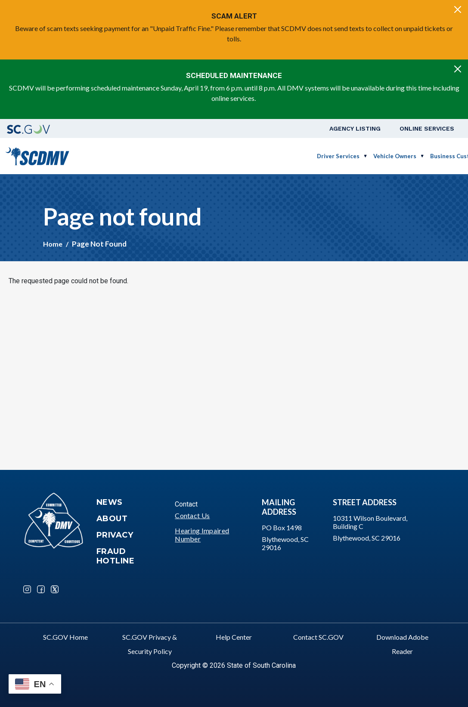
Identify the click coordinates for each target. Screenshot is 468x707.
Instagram (27, 589)
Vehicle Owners (249, 156)
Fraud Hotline (115, 556)
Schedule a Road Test (388, 156)
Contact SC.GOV (318, 637)
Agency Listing (355, 128)
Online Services (427, 128)
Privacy (114, 535)
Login (440, 156)
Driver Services (192, 156)
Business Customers (313, 156)
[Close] (458, 9)
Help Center (234, 637)
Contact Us (192, 515)
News (109, 502)
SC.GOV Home (65, 637)
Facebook (41, 589)
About (112, 518)
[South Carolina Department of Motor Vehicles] (37, 155)
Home (52, 244)
